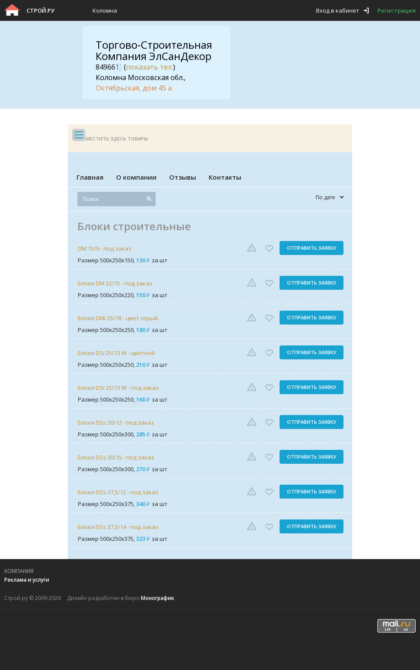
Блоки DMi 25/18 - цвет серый (118, 318)
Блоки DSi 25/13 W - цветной (116, 353)
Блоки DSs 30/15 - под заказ (116, 457)
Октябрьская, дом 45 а (134, 88)
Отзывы (182, 177)
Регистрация (396, 10)
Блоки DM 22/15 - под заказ (115, 283)
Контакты (225, 177)
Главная (90, 177)
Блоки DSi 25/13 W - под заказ (118, 388)
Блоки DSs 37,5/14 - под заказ (118, 527)
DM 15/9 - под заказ (104, 248)
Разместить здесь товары (112, 138)
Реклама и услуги (26, 579)
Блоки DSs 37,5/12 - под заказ (118, 492)
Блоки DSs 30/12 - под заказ (116, 422)
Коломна (105, 10)
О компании (136, 177)
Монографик (157, 598)
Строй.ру (40, 10)
